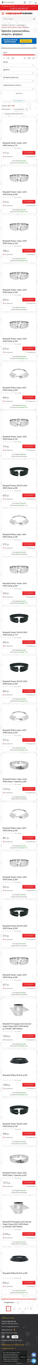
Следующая (8, 1302)
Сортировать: (6, 109)
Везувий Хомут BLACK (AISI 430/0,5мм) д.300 (15, 927)
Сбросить (19, 93)
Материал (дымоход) (10, 77)
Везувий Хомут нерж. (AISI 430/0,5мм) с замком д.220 (15, 1174)
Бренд (5, 62)
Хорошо (23, 1357)
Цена (5, 53)
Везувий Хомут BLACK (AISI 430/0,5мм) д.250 (15, 682)
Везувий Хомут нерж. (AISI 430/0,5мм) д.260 (15, 878)
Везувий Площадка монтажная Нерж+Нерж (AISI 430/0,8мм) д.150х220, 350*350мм (17, 1224)
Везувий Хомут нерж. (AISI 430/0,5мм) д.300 (15, 976)
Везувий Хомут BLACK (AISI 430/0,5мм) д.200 (15, 486)
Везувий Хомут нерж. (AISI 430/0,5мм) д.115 (15, 144)
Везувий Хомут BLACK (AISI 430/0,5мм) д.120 (15, 1125)
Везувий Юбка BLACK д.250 (15, 1075)
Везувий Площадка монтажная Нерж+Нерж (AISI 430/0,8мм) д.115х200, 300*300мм (17, 1026)
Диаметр (6, 70)
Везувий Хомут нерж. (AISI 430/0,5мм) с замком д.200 (15, 780)
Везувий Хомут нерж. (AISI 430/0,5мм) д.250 (15, 584)
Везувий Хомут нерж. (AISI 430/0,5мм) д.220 (15, 339)
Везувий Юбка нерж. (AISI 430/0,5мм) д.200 (14, 388)
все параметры (18, 101)
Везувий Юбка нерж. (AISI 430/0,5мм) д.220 (14, 731)
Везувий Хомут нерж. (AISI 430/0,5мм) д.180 (15, 291)
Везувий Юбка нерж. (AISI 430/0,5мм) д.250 (14, 829)
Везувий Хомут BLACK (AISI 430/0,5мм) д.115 (15, 633)
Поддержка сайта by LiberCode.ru (12, 1340)
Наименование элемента (12, 85)
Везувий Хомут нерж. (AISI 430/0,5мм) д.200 (15, 193)
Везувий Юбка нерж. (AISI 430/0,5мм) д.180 (14, 535)
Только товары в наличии (12, 113)
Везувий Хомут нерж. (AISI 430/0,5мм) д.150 (15, 242)
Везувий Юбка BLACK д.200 (15, 1273)
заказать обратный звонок (10, 1323)
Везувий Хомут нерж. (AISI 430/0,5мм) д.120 (15, 437)
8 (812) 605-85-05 (19, 8)
